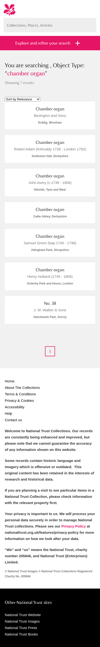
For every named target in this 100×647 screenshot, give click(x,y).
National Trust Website (23, 615)
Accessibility (14, 407)
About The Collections (22, 388)
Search (90, 23)
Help (8, 413)
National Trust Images (22, 621)
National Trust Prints (21, 628)
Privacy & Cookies (19, 400)
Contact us (13, 420)
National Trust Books (21, 634)
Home (9, 381)
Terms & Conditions (20, 394)
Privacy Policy (73, 526)
